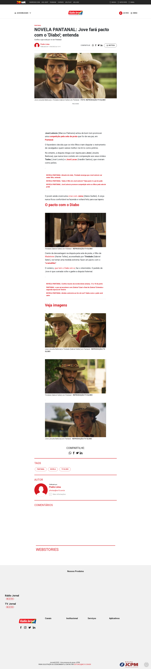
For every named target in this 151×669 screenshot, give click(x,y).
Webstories (47, 549)
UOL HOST (45, 2)
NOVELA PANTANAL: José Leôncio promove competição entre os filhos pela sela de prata (76, 185)
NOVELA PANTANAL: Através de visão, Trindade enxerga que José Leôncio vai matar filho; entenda (74, 176)
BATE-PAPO (122, 2)
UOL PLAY (68, 2)
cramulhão (51, 262)
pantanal (40, 468)
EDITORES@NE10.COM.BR (82, 663)
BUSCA (113, 2)
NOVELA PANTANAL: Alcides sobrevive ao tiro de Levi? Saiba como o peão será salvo (74, 294)
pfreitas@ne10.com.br (57, 490)
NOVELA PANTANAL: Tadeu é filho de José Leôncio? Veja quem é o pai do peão (74, 181)
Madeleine (50, 256)
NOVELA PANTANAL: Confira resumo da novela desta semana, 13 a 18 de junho (74, 283)
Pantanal (49, 139)
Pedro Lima (44, 44)
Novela (53, 468)
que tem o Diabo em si (65, 267)
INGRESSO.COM (34, 2)
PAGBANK (53, 2)
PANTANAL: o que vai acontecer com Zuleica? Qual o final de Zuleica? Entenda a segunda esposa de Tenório (74, 288)
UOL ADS (76, 2)
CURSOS (61, 2)
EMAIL (132, 2)
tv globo (64, 468)
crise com (75, 196)
